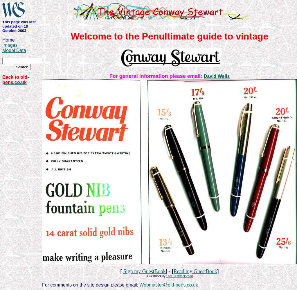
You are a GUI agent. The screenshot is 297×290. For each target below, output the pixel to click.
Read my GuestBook (195, 271)
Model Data (14, 50)
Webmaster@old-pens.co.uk (168, 284)
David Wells (217, 76)
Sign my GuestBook (144, 271)
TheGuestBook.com (179, 276)
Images (9, 45)
